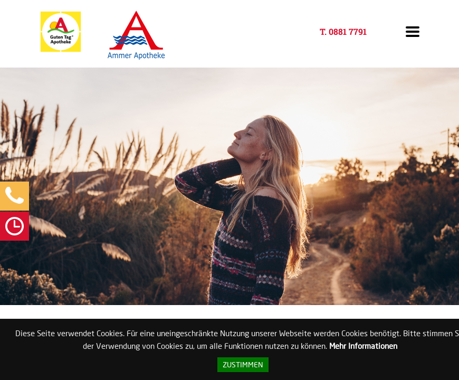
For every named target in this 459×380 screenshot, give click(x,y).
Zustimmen (243, 364)
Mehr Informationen (363, 345)
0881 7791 (348, 31)
